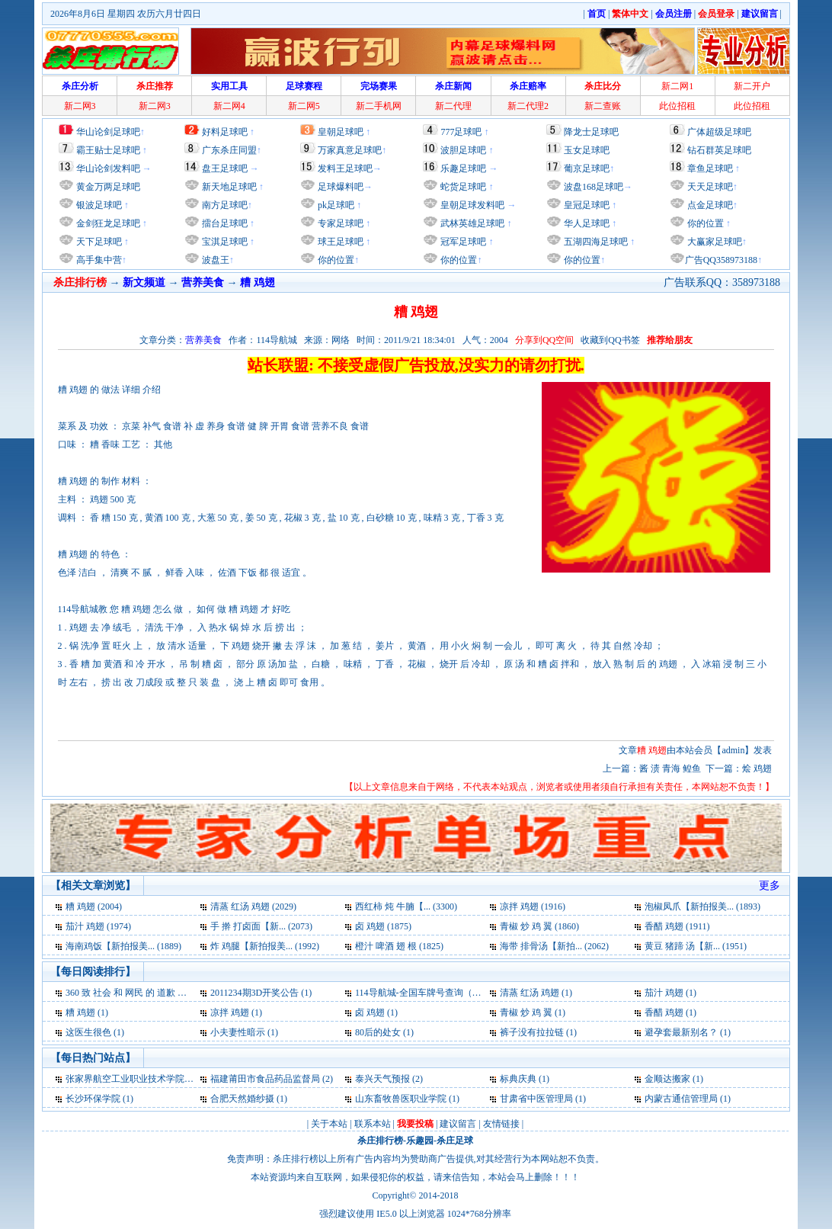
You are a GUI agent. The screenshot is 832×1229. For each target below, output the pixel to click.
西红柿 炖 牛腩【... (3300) (406, 906)
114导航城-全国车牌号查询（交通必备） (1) (443, 992)
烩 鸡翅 (757, 768)
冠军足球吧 (462, 241)
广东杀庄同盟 (229, 150)
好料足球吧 (225, 132)
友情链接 (501, 1123)
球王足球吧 (339, 241)
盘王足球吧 (225, 168)
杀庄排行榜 (380, 1140)
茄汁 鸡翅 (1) (670, 992)
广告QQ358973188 (721, 260)
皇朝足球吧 (340, 132)
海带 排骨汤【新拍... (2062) (554, 946)
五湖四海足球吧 (595, 241)
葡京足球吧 (587, 168)
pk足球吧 (334, 205)
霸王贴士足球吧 (108, 150)
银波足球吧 (99, 205)
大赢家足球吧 (713, 241)
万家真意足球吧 (350, 150)
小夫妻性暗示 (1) (244, 1032)
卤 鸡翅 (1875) (383, 926)
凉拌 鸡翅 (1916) (532, 906)
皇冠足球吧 (586, 205)
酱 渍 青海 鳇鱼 (670, 768)
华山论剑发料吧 (108, 168)
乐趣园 (420, 1140)
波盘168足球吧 (593, 186)
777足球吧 (461, 132)
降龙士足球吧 (591, 132)
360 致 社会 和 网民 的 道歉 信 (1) (133, 992)
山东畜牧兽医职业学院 (402, 1098)
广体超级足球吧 (719, 132)
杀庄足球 (455, 1140)
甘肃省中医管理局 (536, 1098)
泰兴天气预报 (382, 1078)
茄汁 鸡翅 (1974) (98, 926)
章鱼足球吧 (710, 168)
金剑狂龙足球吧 (107, 223)
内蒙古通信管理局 (681, 1098)
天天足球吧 (709, 186)
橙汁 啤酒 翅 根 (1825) (399, 946)
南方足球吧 (224, 205)
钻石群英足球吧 (719, 150)
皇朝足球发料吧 (471, 205)
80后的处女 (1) (384, 1032)
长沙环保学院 (93, 1098)
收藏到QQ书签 (610, 340)
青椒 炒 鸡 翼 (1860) (539, 926)
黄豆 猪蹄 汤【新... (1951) (696, 946)
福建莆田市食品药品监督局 (265, 1078)
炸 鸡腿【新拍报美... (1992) (264, 946)
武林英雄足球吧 (471, 223)
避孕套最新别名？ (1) (688, 1032)
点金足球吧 (709, 205)
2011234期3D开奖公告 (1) (261, 992)
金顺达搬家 (667, 1078)
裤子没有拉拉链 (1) (538, 1032)
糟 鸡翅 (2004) (94, 906)
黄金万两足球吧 (108, 186)
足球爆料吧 (340, 186)
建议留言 (458, 1123)
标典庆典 (518, 1078)
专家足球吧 (339, 223)
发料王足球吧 (345, 168)
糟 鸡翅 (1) (87, 1012)
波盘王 (214, 260)
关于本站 (329, 1123)
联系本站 (372, 1123)
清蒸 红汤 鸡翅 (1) (536, 992)
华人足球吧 (586, 223)
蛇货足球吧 (464, 186)
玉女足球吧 (587, 150)
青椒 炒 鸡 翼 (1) (532, 1012)
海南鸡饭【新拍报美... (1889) (123, 946)
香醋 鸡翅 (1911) (677, 926)
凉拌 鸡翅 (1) (236, 1012)
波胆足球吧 (463, 150)
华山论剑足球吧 (108, 132)
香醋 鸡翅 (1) (670, 1012)
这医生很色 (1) (95, 1032)
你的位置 (334, 260)
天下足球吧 (98, 241)
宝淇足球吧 (225, 241)
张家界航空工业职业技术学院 (125, 1078)
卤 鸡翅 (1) (376, 1012)
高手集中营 (98, 260)
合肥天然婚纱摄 (242, 1098)
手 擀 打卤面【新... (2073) (261, 926)
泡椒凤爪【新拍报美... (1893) (702, 906)
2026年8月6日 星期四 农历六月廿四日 (125, 13)
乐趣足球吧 (463, 168)
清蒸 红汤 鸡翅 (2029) (253, 906)
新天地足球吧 (228, 186)
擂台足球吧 (224, 223)
